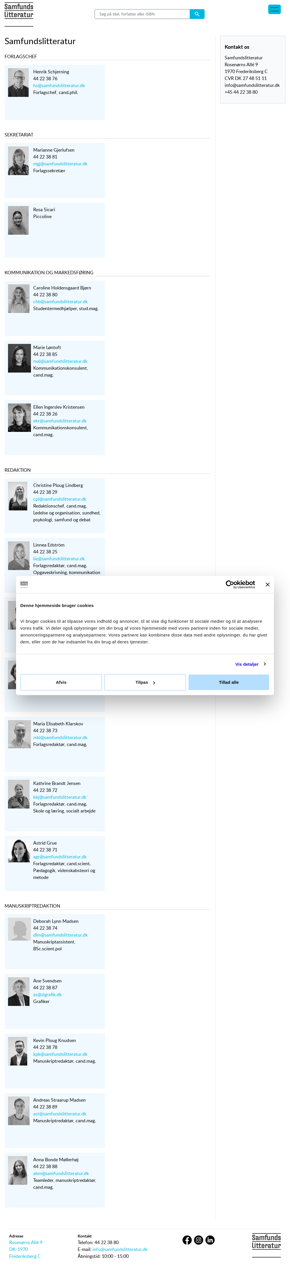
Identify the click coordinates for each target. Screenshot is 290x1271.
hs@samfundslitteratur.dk (59, 85)
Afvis (61, 682)
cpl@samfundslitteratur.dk (59, 499)
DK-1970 (18, 1249)
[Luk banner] (268, 584)
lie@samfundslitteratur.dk (59, 558)
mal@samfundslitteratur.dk (60, 361)
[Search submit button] (197, 14)
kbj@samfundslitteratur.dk (59, 797)
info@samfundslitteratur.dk (120, 1249)
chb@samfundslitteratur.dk (60, 301)
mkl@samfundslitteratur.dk (60, 737)
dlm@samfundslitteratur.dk (60, 935)
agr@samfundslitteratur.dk (60, 856)
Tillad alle (229, 682)
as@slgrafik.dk (47, 994)
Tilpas (145, 682)
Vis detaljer (247, 663)
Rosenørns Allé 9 (25, 1242)
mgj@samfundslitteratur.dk (60, 163)
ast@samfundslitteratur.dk (59, 1114)
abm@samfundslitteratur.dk (61, 1173)
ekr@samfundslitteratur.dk (60, 421)
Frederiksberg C (25, 1256)
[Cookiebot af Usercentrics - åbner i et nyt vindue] (230, 584)
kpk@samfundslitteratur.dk (60, 1054)
